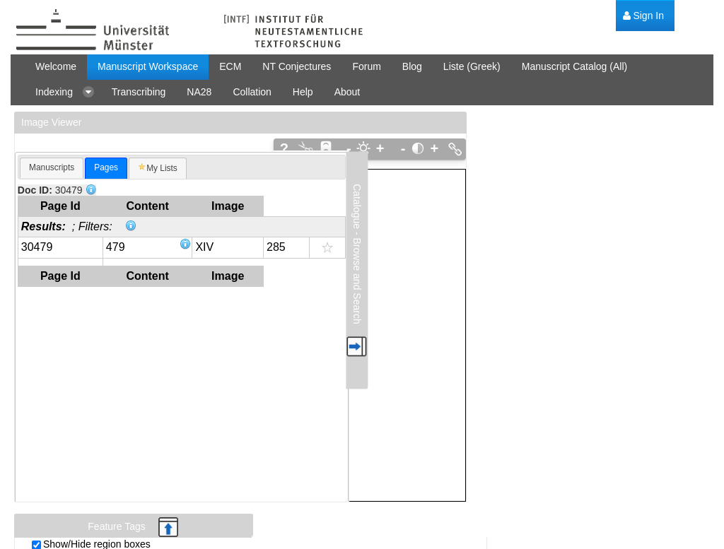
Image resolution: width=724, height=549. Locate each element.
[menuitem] (643, 16)
